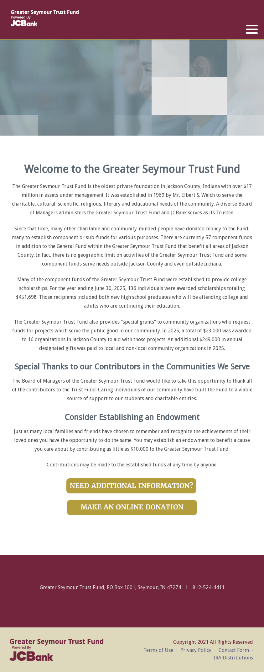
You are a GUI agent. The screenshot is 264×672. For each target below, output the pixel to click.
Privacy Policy (195, 650)
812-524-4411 (209, 587)
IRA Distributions (233, 658)
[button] (252, 29)
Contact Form (234, 650)
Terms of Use (158, 650)
